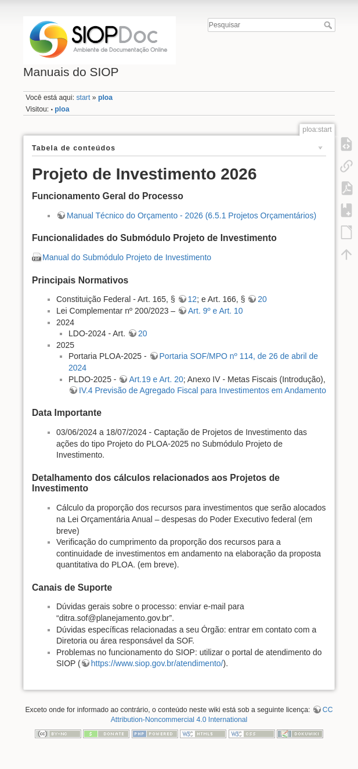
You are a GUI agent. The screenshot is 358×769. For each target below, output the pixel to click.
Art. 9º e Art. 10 (215, 310)
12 (192, 299)
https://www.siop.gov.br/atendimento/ (157, 663)
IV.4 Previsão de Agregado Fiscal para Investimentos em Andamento (202, 390)
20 (262, 299)
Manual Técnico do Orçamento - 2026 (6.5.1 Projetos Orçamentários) (191, 215)
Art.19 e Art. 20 (156, 379)
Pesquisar (329, 25)
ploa (105, 98)
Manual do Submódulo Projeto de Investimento (126, 257)
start (83, 98)
